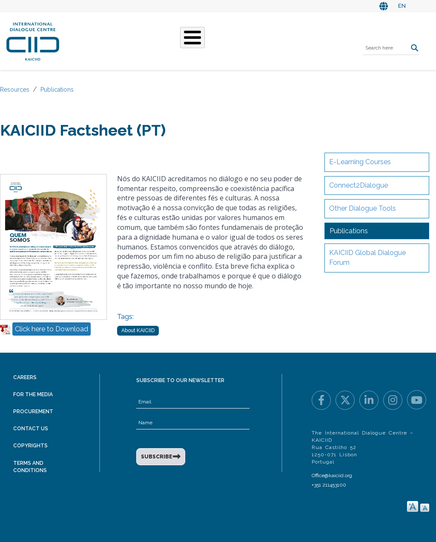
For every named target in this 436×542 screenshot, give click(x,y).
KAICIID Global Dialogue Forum (367, 258)
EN (402, 6)
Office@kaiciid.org (332, 475)
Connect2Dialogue (358, 185)
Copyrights (30, 446)
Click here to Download (51, 329)
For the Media (33, 394)
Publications (57, 89)
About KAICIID (138, 330)
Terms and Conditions (30, 466)
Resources (14, 89)
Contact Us (30, 429)
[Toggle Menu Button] (192, 37)
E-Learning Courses (360, 162)
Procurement (33, 411)
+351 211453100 (329, 485)
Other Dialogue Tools (362, 208)
